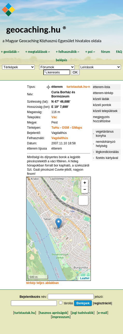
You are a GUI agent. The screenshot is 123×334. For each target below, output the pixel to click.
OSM (65, 127)
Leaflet (84, 278)
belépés (61, 60)
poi (90, 52)
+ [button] (84, 183)
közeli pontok (102, 105)
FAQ (119, 52)
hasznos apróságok (53, 313)
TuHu (55, 127)
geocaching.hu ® (36, 29)
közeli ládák (101, 99)
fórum (105, 52)
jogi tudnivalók (82, 313)
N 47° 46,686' (60, 101)
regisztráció (102, 303)
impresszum (61, 317)
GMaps (77, 127)
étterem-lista (101, 87)
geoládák (10, 52)
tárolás (68, 303)
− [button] (84, 190)
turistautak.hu (24, 313)
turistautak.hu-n (78, 87)
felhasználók (67, 52)
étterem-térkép (103, 93)
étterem (57, 87)
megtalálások (37, 52)
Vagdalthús (59, 138)
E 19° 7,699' (60, 107)
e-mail (102, 313)
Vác (54, 117)
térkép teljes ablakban (42, 283)
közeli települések (105, 111)
